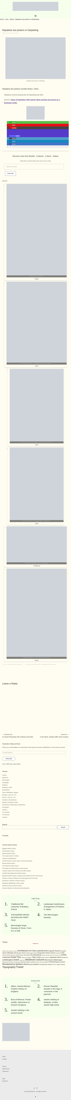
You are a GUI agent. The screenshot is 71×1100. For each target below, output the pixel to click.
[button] (12, 122)
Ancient (4, 775)
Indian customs (37, 664)
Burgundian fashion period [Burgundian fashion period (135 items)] (46, 953)
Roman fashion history (8, 863)
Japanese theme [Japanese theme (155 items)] (56, 957)
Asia (6, 19)
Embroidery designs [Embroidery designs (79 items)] (45, 955)
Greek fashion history (8, 851)
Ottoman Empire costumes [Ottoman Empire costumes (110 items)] (28, 962)
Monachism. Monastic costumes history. (13, 880)
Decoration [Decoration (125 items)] (27, 955)
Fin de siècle (5, 812)
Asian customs (31, 664)
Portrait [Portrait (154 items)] (51, 962)
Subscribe (10, 173)
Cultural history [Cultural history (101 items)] (6, 955)
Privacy (4, 1066)
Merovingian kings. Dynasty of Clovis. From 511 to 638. (21, 928)
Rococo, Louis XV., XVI (8, 797)
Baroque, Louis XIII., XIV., (9, 795)
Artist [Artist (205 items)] (46, 951)
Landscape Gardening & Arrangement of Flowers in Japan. (54, 906)
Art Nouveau (5, 814)
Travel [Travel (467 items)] (19, 966)
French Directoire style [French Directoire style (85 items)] (55, 955)
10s (8, 664)
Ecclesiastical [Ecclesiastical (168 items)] (36, 955)
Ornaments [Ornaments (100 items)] (17, 962)
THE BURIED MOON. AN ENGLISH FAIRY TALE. (20, 917)
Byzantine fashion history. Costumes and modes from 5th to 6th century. (22, 876)
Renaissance (6, 790)
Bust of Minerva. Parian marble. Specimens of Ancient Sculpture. (21, 1002)
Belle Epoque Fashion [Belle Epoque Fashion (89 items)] (32, 953)
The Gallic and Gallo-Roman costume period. (15, 868)
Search (4, 824)
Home (2, 19)
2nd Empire (5, 807)
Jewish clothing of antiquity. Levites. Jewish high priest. (52, 1002)
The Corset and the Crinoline (10, 856)
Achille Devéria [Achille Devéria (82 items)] (5, 951)
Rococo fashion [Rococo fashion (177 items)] (33, 964)
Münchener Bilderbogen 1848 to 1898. (13, 883)
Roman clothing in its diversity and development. (16, 888)
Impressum (5, 1071)
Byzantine (5, 777)
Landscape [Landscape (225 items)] (7, 960)
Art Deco (4, 817)
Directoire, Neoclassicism (9, 800)
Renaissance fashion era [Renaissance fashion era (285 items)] (14, 964)
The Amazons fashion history (10, 866)
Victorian (4, 809)
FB (37, 1088)
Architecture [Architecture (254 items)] (23, 950)
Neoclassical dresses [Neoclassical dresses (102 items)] (8, 962)
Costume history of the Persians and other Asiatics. (16, 871)
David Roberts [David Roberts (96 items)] (19, 955)
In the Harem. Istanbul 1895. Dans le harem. (54, 736)
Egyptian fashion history (9, 848)
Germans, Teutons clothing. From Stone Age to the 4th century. (20, 878)
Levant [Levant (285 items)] (15, 959)
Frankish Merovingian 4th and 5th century (14, 873)
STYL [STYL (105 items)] (54, 964)
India (18, 664)
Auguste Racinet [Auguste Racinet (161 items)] (54, 951)
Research (5, 1081)
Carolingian (5, 782)
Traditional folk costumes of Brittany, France (20, 906)
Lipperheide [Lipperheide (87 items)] (22, 960)
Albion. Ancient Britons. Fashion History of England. (21, 989)
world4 (9, 33)
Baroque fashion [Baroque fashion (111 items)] (21, 953)
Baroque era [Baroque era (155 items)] (11, 953)
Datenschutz (5, 1069)
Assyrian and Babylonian (9, 858)
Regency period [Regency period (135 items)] (59, 962)
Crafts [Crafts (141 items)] (62, 953)
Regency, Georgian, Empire (10, 802)
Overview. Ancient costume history (12, 885)
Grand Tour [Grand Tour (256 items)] (16, 957)
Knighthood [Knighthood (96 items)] (65, 957)
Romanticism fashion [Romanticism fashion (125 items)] (46, 964)
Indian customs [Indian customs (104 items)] (45, 957)
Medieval (4, 785)
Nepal (12, 19)
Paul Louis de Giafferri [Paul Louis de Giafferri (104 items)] (42, 962)
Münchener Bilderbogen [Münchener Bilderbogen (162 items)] (53, 960)
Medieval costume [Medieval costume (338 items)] (34, 959)
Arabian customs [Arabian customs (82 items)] (13, 951)
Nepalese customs (52, 664)
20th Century (11, 664)
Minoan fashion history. (8, 853)
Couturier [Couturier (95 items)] (57, 953)
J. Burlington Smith (45, 664)
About (4, 1056)
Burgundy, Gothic (7, 787)
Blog (3, 1078)
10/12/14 (4, 33)
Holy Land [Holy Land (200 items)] (36, 957)
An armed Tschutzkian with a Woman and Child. (17, 736)
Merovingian (5, 780)
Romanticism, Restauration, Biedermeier (13, 805)
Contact (4, 1059)
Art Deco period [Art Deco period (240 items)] (36, 951)
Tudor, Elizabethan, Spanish (10, 792)
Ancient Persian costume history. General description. (17, 861)
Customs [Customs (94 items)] (13, 955)
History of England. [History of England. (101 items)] (26, 957)
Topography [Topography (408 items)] (9, 967)
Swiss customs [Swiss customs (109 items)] (61, 964)
